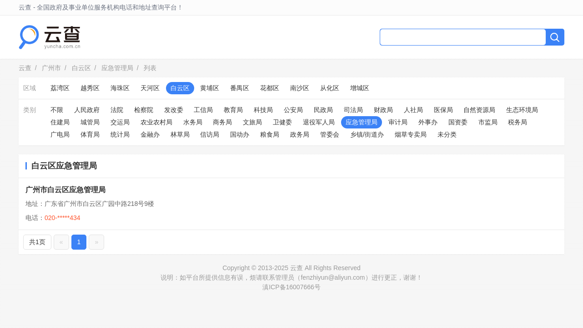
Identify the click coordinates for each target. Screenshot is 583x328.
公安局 (293, 109)
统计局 (120, 134)
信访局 (209, 134)
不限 (56, 109)
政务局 (299, 134)
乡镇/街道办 (367, 134)
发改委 (173, 109)
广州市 (51, 68)
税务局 (517, 122)
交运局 (120, 122)
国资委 (457, 122)
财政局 (383, 109)
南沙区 (299, 88)
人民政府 (87, 109)
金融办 (150, 134)
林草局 (180, 134)
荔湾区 (60, 88)
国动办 (239, 134)
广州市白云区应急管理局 (65, 190)
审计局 (397, 122)
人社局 (413, 109)
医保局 (443, 109)
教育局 (233, 109)
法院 (117, 109)
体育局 (90, 134)
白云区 (81, 68)
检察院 (143, 109)
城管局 (90, 122)
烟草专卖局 (411, 134)
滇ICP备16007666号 (291, 287)
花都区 (269, 88)
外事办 (427, 122)
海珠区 (120, 88)
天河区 (150, 88)
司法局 (353, 109)
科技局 (263, 109)
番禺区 (239, 88)
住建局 (60, 122)
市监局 (488, 122)
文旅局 (252, 122)
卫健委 (282, 122)
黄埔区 (209, 88)
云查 (25, 68)
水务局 (192, 122)
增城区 (359, 88)
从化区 (329, 88)
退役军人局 (319, 122)
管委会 (329, 134)
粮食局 (269, 134)
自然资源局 (479, 109)
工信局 (203, 109)
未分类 (447, 134)
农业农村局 (156, 122)
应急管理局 (117, 68)
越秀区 (90, 88)
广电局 (60, 134)
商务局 (222, 122)
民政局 (323, 109)
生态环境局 (522, 109)
